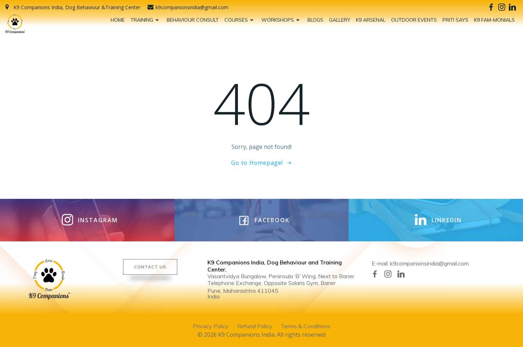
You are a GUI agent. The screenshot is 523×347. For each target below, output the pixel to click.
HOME (118, 18)
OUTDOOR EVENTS (414, 18)
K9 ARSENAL (370, 18)
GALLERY (339, 18)
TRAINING (145, 18)
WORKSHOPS (281, 18)
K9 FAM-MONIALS (494, 18)
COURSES (240, 18)
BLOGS (315, 18)
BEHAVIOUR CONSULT (193, 18)
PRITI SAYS (455, 18)
